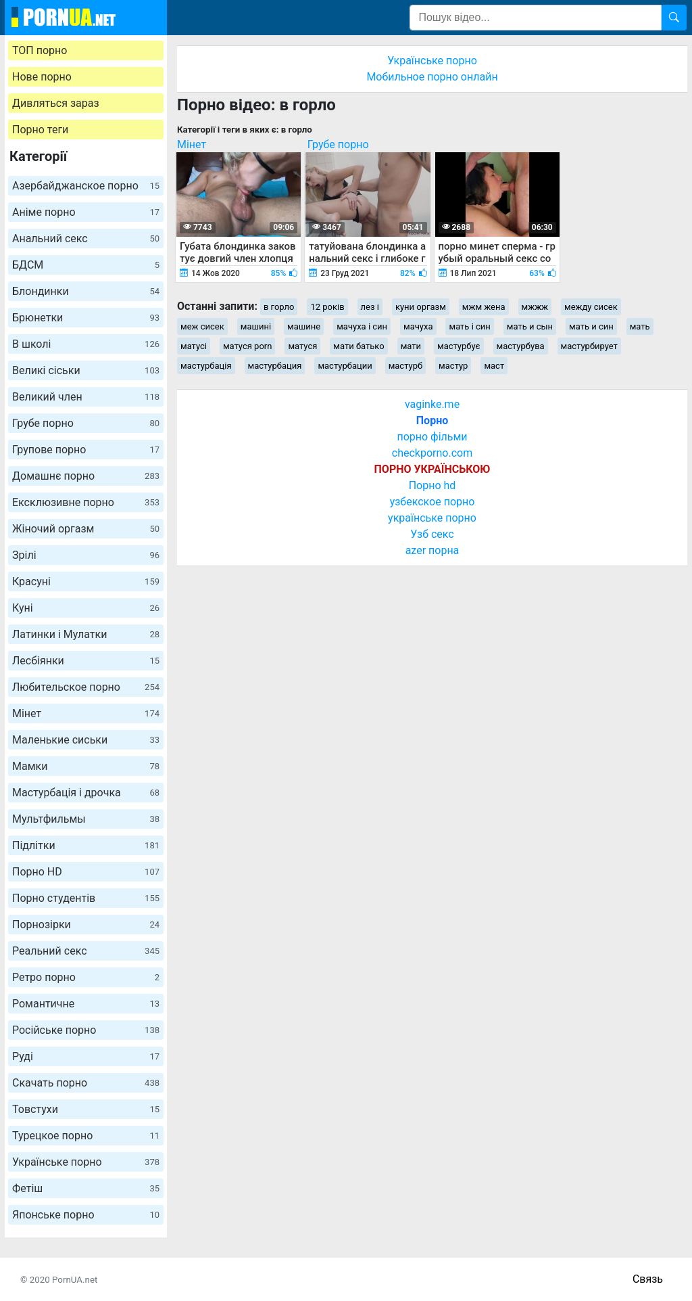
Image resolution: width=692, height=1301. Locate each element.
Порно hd (432, 485)
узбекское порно (432, 501)
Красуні (85, 581)
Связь (648, 1279)
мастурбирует (589, 346)
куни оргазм (420, 307)
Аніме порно (85, 212)
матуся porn (247, 346)
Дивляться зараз (55, 103)
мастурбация (275, 366)
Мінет (85, 713)
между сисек (591, 307)
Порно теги (40, 129)
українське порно (432, 517)
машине (303, 326)
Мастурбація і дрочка (85, 792)
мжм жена (483, 307)
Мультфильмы (85, 819)
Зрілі (85, 555)
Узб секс (431, 534)
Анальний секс (85, 238)
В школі (85, 344)
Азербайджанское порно (85, 185)
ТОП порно (39, 50)
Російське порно (85, 1030)
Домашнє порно (85, 476)
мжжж (535, 307)
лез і (370, 307)
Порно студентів (85, 898)
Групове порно (85, 449)
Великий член (85, 396)
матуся (302, 346)
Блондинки (85, 291)
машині (256, 326)
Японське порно (85, 1214)
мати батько (358, 346)
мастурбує (458, 346)
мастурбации (345, 366)
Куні (85, 607)
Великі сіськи (85, 370)
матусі (193, 346)
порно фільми (432, 436)
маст (494, 366)
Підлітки (85, 845)
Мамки (85, 766)
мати (411, 346)
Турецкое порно (85, 1135)
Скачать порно (85, 1082)
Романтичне (85, 1003)
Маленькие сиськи (85, 739)
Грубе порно (85, 423)
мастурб (405, 366)
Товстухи (85, 1109)
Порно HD (85, 871)
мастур (453, 366)
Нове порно (42, 76)
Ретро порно (85, 977)
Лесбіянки (85, 660)
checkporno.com (432, 453)
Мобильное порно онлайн (431, 76)
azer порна (432, 550)
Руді (85, 1056)
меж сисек (202, 326)
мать (640, 326)
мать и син (591, 326)
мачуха (417, 326)
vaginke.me (432, 404)
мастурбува (521, 346)
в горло (279, 307)
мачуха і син (362, 326)
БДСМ (85, 264)
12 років (327, 307)
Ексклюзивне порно (85, 502)
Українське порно (85, 1162)
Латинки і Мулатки (85, 634)
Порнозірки (85, 924)
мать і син (469, 326)
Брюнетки (85, 317)
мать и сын (530, 326)
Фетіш (85, 1188)
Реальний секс (85, 950)
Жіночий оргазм (85, 528)
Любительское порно (85, 687)
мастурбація (206, 366)
